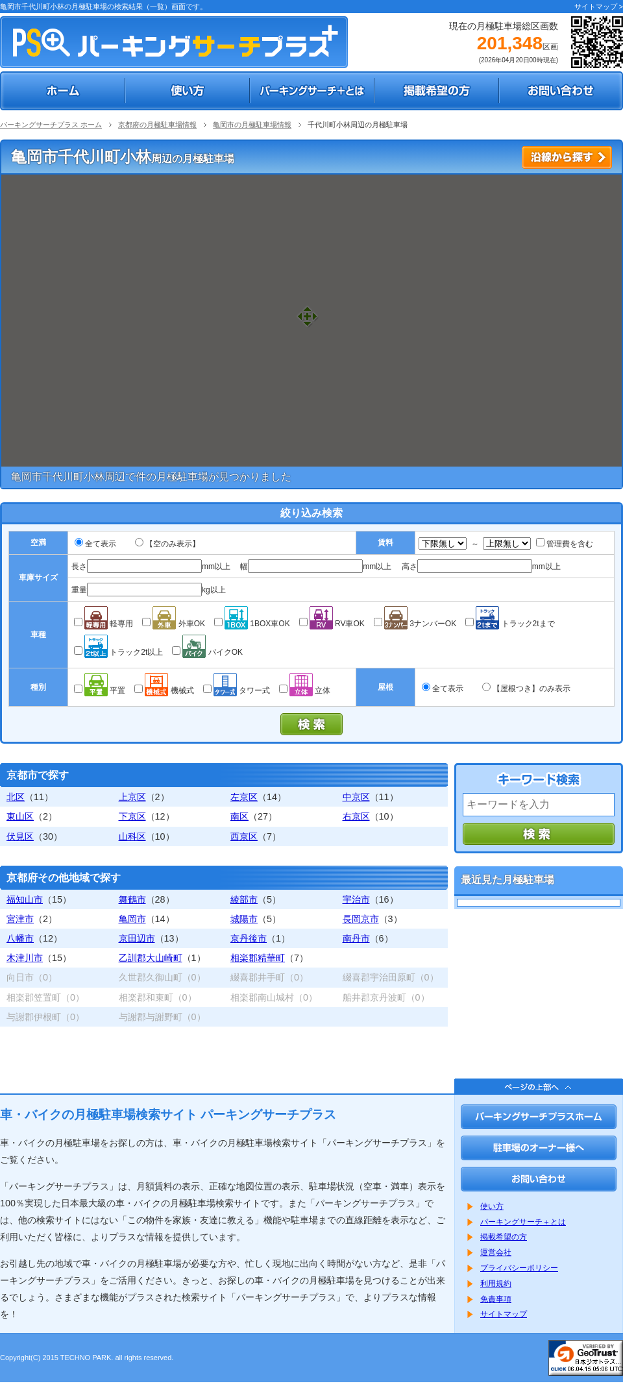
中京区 (356, 797)
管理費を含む (564, 543)
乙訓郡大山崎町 (150, 958)
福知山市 (24, 899)
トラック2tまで (509, 623)
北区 (15, 797)
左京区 (244, 797)
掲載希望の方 (503, 1236)
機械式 (163, 690)
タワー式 (236, 690)
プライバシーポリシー (519, 1268)
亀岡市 (132, 919)
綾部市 (244, 899)
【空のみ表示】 (172, 543)
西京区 (244, 836)
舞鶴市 (132, 899)
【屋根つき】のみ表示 (531, 688)
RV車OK (332, 623)
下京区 (132, 816)
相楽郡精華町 (257, 958)
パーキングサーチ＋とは (523, 1221)
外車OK (173, 623)
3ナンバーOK (415, 623)
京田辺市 (137, 938)
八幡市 (20, 938)
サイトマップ (503, 1314)
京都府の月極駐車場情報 (157, 124)
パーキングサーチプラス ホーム (51, 124)
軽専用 (103, 623)
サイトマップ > (598, 6)
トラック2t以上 (118, 652)
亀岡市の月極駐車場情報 (252, 124)
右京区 (356, 816)
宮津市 (20, 919)
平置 (99, 690)
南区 (239, 816)
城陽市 (244, 919)
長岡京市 (361, 919)
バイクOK (207, 652)
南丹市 (356, 938)
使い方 (492, 1206)
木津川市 (24, 958)
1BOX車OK (252, 623)
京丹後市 (248, 938)
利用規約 (495, 1283)
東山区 (20, 816)
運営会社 (495, 1252)
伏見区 (20, 836)
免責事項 (495, 1299)
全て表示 (100, 543)
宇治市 (356, 899)
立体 (304, 690)
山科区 (132, 836)
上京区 (132, 797)
